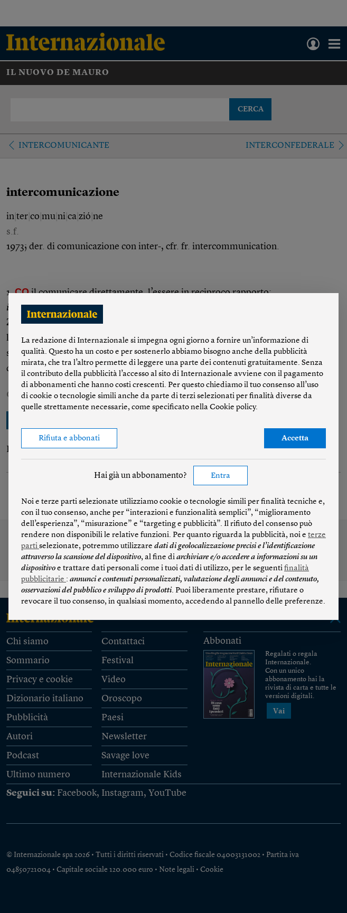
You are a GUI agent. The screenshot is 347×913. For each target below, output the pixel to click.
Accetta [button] (295, 439)
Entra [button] (220, 476)
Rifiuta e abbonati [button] (69, 439)
